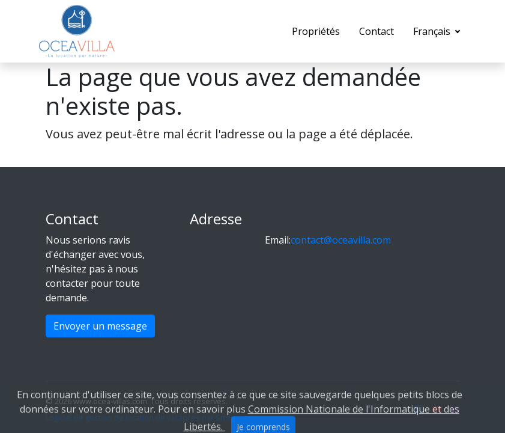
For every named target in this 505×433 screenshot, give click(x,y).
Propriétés (316, 31)
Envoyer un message (100, 326)
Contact (376, 31)
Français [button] (433, 31)
